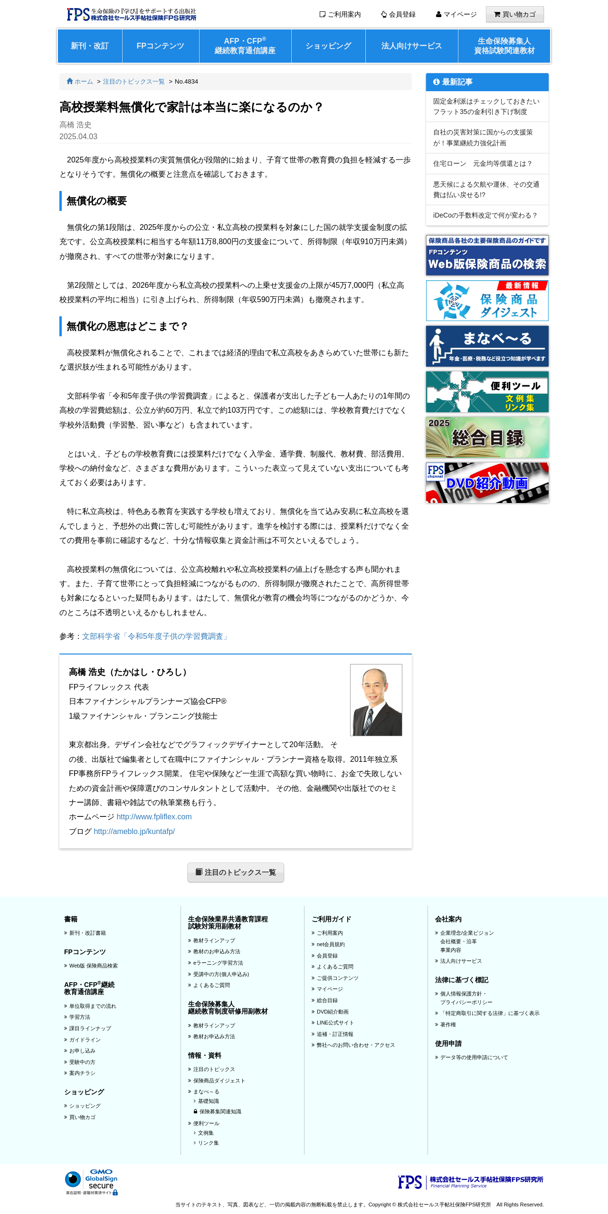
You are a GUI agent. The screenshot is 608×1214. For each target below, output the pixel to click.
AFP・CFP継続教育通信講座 (245, 45)
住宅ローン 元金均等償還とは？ (483, 163)
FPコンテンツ (160, 46)
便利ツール (203, 1123)
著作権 (445, 1024)
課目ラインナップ (87, 1028)
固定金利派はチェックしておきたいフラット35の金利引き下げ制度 (486, 106)
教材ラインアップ (211, 940)
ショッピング (328, 46)
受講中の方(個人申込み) (218, 974)
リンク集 (206, 1143)
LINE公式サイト (333, 1022)
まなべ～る (203, 1091)
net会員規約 (328, 944)
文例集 (204, 1133)
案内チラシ (79, 1073)
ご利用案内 (340, 14)
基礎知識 (206, 1101)
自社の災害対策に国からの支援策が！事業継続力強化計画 (483, 137)
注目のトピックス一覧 (134, 81)
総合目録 (325, 1000)
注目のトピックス (211, 1069)
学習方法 (77, 1017)
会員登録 (398, 14)
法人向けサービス (411, 46)
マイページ (456, 14)
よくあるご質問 (209, 985)
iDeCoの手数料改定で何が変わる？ (485, 215)
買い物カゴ (515, 14)
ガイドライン (82, 1040)
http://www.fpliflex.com (153, 817)
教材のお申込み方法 (214, 951)
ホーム (79, 81)
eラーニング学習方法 (215, 963)
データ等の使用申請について (471, 1057)
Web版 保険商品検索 (91, 965)
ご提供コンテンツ (335, 978)
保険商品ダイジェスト (217, 1080)
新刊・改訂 (90, 46)
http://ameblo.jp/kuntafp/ (134, 831)
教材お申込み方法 (211, 1036)
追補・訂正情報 (332, 1034)
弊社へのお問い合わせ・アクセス (353, 1045)
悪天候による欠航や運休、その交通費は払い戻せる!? (486, 189)
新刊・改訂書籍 (85, 933)
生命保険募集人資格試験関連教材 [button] (504, 46)
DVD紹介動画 (330, 1012)
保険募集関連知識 (217, 1111)
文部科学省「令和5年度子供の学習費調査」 (156, 636)
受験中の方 (79, 1062)
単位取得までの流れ (90, 1006)
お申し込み (79, 1050)
